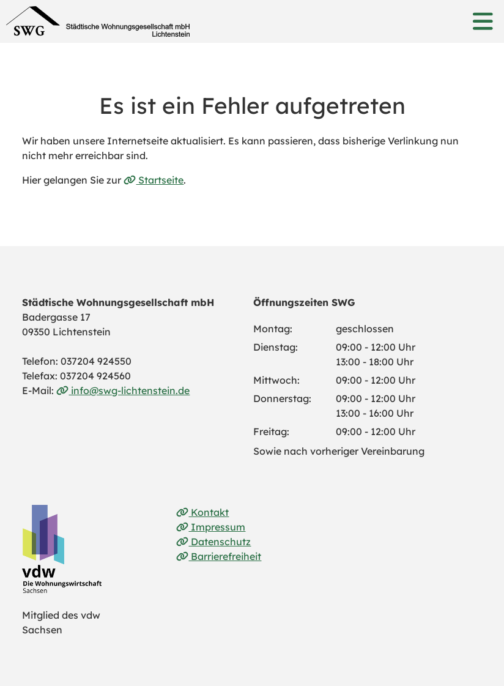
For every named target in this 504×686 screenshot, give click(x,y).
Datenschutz (213, 541)
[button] (482, 21)
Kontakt (202, 512)
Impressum (210, 527)
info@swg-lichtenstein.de (123, 390)
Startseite (153, 180)
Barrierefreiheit (218, 556)
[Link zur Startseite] (98, 21)
